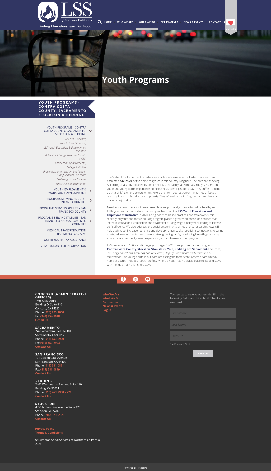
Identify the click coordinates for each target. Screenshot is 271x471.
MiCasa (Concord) (75, 139)
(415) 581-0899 (50, 369)
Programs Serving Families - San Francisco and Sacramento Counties (66, 221)
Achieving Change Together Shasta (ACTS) (65, 157)
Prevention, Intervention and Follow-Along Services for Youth (64, 173)
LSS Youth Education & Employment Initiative (65, 149)
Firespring (142, 467)
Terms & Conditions (49, 433)
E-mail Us (41, 320)
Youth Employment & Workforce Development (71, 191)
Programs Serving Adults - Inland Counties (70, 200)
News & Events (193, 22)
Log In (107, 310)
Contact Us (217, 22)
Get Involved (169, 22)
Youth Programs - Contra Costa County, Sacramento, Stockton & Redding (69, 131)
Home (108, 22)
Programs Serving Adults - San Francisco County (67, 210)
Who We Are (125, 22)
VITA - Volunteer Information (63, 246)
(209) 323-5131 (54, 415)
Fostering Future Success (71, 179)
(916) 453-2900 (54, 339)
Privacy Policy (44, 429)
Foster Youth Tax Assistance (64, 240)
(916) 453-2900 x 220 (57, 392)
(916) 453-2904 (50, 343)
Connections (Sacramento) (70, 163)
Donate (231, 28)
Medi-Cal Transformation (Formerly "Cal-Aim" (66, 232)
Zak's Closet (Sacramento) (71, 183)
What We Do (147, 22)
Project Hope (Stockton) (72, 143)
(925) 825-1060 (54, 312)
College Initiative (76, 167)
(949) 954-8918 (50, 316)
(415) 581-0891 (54, 365)
